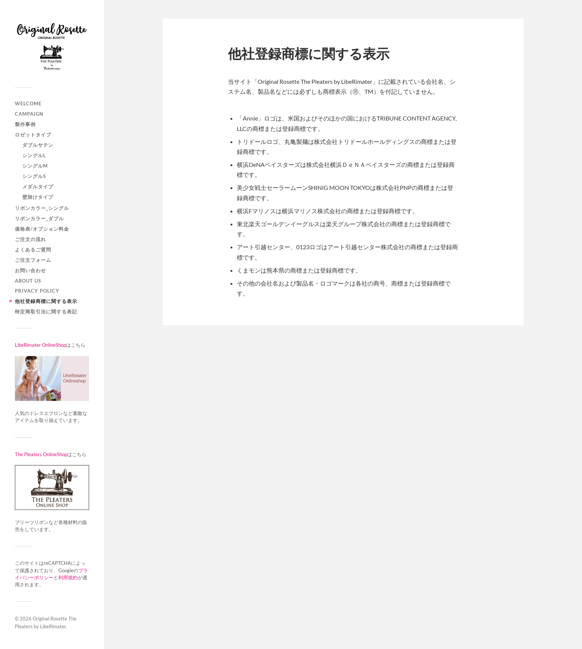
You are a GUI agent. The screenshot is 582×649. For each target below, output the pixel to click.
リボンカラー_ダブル (39, 218)
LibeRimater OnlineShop (40, 345)
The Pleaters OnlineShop (41, 454)
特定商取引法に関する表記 (46, 311)
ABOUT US (28, 281)
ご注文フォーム (33, 260)
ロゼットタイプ (33, 135)
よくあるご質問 (33, 250)
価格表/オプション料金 (42, 229)
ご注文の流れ (30, 239)
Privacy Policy (37, 291)
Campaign (29, 114)
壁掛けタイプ (37, 197)
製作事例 (25, 124)
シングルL (34, 155)
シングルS (34, 176)
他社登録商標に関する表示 (46, 301)
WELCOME (28, 103)
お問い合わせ (30, 270)
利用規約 (68, 577)
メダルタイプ (37, 187)
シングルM (35, 166)
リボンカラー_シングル (42, 208)
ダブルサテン (37, 145)
